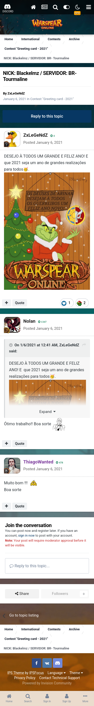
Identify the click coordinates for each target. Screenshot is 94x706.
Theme (76, 673)
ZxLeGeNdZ (16, 93)
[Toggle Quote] (11, 345)
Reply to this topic (47, 116)
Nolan (29, 321)
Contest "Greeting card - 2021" (52, 99)
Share (22, 593)
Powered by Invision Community (46, 683)
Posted (43, 142)
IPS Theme (15, 673)
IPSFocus (36, 673)
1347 (42, 321)
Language (57, 673)
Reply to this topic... (30, 565)
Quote (19, 303)
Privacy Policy (24, 678)
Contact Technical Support (59, 678)
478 (59, 462)
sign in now (26, 535)
